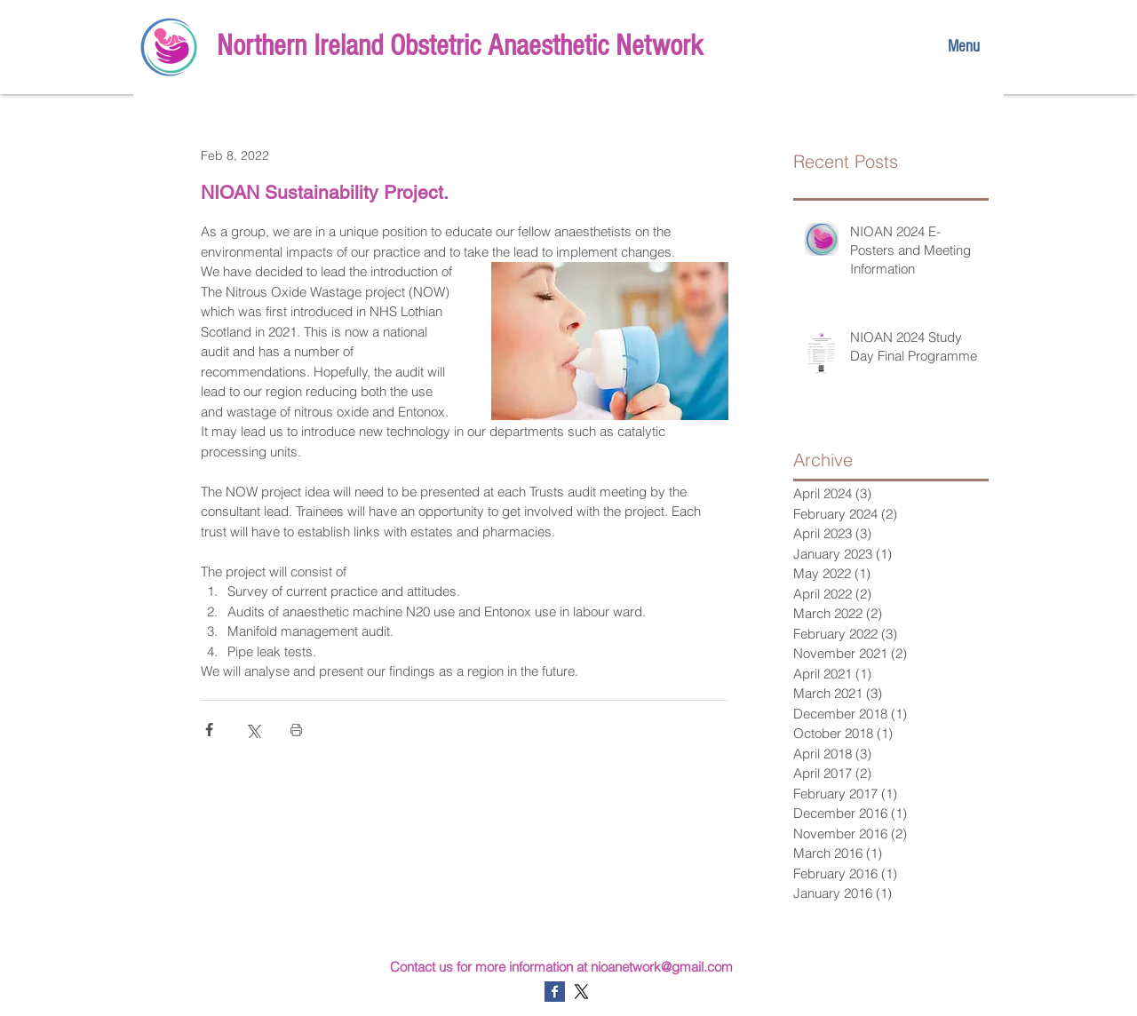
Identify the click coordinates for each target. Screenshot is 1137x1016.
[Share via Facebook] (209, 729)
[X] (581, 991)
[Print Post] (296, 729)
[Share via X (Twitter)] (252, 729)
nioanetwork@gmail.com (662, 966)
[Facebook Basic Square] (555, 991)
